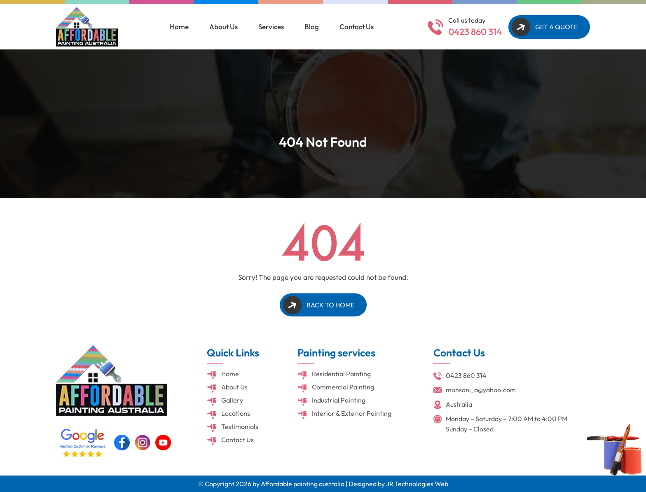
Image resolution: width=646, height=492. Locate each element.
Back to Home (330, 305)
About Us (223, 26)
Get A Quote (556, 27)
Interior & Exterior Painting (351, 413)
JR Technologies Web (417, 484)
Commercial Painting (343, 387)
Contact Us (356, 26)
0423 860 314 (475, 31)
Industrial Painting (338, 400)
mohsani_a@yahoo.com (481, 390)
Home (179, 26)
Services (271, 26)
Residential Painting (341, 374)
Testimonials (239, 426)
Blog (311, 26)
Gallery (232, 400)
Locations (235, 413)
